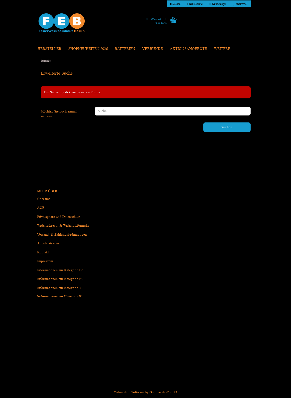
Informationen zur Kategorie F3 (60, 279)
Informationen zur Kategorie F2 (60, 270)
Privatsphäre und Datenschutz (58, 217)
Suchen (227, 127)
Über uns (43, 199)
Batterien (125, 48)
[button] (195, 3)
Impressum (45, 261)
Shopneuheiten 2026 (88, 48)
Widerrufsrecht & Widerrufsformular (63, 226)
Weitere (222, 48)
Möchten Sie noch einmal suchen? (59, 113)
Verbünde (152, 48)
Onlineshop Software (129, 392)
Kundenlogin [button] (218, 4)
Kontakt (43, 252)
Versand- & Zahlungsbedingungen (62, 235)
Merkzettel (240, 4)
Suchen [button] (175, 4)
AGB (41, 208)
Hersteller (49, 48)
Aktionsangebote (188, 48)
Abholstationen (48, 243)
